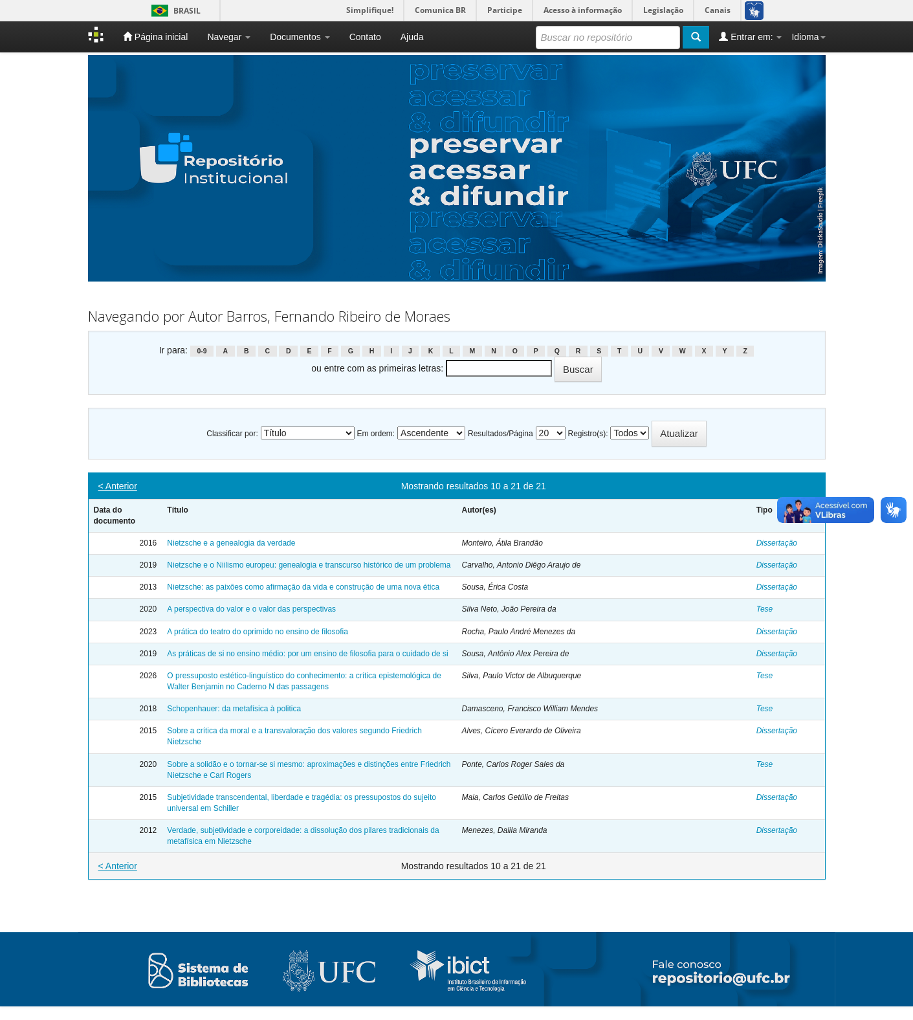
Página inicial (155, 36)
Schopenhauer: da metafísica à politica (234, 708)
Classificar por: (232, 433)
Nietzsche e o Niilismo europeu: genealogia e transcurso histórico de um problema (308, 565)
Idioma (808, 37)
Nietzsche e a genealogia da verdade (231, 543)
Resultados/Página (500, 433)
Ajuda (412, 37)
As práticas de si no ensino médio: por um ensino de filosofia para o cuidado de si (307, 653)
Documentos (299, 37)
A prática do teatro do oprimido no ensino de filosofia (257, 631)
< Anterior (117, 486)
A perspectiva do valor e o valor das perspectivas (251, 609)
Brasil (173, 10)
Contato (365, 37)
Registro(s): (587, 433)
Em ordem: (376, 433)
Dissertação (776, 543)
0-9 (201, 351)
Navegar (228, 37)
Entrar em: (750, 36)
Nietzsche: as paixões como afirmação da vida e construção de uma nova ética (303, 587)
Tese (764, 609)
